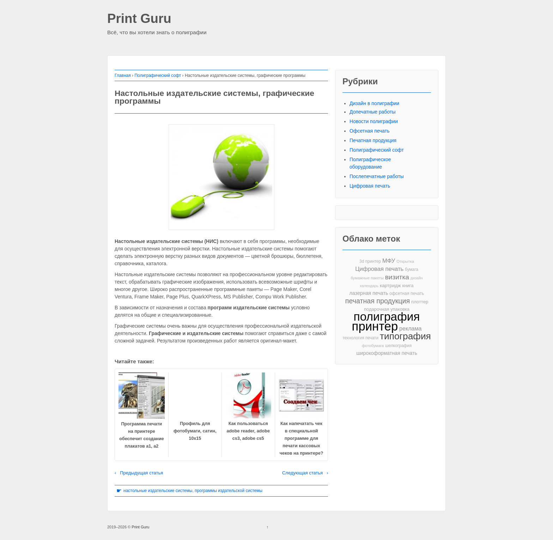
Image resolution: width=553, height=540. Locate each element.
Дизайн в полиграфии (374, 103)
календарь (369, 286)
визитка (397, 277)
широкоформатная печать (386, 353)
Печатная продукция (373, 140)
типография (405, 336)
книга (408, 285)
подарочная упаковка (386, 309)
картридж (390, 285)
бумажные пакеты (367, 278)
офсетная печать (406, 293)
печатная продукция (377, 301)
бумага (411, 269)
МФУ (388, 260)
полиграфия (387, 316)
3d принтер (370, 261)
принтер (375, 326)
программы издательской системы (228, 490)
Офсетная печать (370, 131)
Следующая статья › (305, 472)
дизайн (417, 278)
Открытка (405, 261)
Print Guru (139, 18)
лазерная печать (368, 293)
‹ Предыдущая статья (139, 472)
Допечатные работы (373, 112)
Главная (123, 75)
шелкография (398, 345)
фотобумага (373, 346)
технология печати (360, 337)
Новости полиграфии (374, 121)
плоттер (419, 301)
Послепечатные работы (377, 176)
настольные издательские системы (157, 490)
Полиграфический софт (157, 75)
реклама (410, 328)
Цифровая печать (370, 186)
